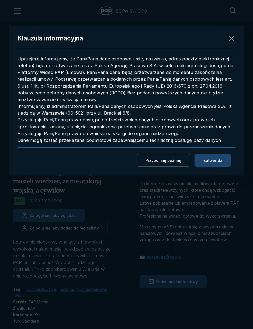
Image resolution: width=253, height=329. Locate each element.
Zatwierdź (212, 160)
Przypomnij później (163, 160)
